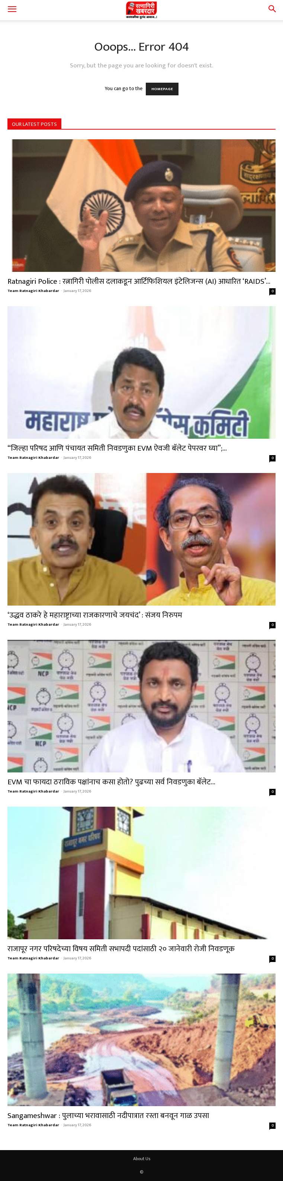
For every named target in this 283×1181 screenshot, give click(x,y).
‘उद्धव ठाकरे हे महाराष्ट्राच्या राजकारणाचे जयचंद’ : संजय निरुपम (94, 615)
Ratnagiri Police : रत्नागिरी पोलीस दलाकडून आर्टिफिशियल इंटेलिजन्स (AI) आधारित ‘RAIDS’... (138, 281)
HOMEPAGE (162, 89)
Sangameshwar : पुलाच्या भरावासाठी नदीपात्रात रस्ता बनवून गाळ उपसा (108, 1115)
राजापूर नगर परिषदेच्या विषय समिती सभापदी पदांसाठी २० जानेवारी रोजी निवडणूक (121, 948)
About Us (141, 1158)
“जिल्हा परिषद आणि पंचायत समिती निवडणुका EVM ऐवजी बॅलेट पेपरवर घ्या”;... (117, 448)
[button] (12, 10)
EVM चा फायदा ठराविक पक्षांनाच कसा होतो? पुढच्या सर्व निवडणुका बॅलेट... (111, 781)
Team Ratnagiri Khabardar (33, 291)
